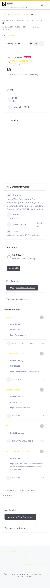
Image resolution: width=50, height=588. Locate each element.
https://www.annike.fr (18, 335)
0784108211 (15, 366)
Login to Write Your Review (22, 288)
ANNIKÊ (9, 317)
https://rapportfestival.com (20, 408)
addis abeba (13, 99)
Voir (8, 426)
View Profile (14, 268)
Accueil (4, 14)
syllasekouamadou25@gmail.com (23, 235)
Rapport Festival (13, 390)
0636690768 (15, 330)
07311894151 (13, 218)
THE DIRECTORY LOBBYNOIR (28, 574)
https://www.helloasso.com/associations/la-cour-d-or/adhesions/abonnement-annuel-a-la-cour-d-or (26, 467)
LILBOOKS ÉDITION (15, 353)
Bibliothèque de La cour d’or (18, 451)
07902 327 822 (16, 402)
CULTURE (14, 64)
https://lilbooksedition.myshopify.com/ (24, 371)
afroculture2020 (18, 107)
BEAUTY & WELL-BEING (19, 14)
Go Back (9, 35)
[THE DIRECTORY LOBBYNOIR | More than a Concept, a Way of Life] (7, 3)
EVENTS (24, 64)
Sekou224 (9, 27)
